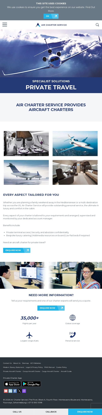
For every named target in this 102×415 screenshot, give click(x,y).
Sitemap (25, 363)
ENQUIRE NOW (13, 250)
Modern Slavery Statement (13, 367)
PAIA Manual (49, 367)
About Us (16, 363)
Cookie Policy (61, 367)
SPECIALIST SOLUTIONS (51, 81)
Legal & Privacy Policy (34, 367)
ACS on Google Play (31, 384)
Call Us (17, 412)
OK (47, 16)
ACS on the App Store (12, 384)
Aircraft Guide (66, 371)
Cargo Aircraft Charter (50, 371)
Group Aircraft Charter (31, 371)
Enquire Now (85, 412)
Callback (51, 412)
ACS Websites (35, 363)
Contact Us (7, 363)
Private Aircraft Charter (12, 371)
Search (97, 24)
